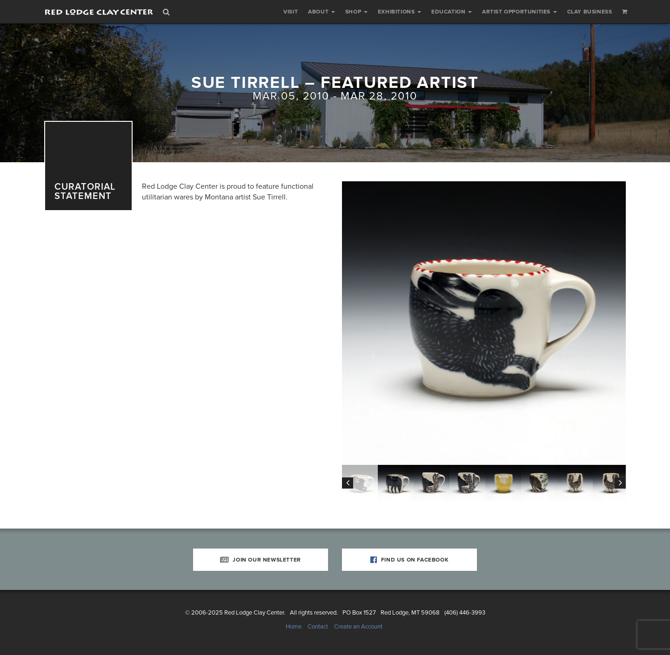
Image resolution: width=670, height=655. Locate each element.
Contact (318, 626)
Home (294, 626)
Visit (290, 11)
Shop (356, 11)
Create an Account (358, 626)
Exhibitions (399, 11)
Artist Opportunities (519, 11)
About (321, 11)
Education (451, 11)
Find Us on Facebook (409, 559)
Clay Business (589, 11)
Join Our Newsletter (260, 559)
